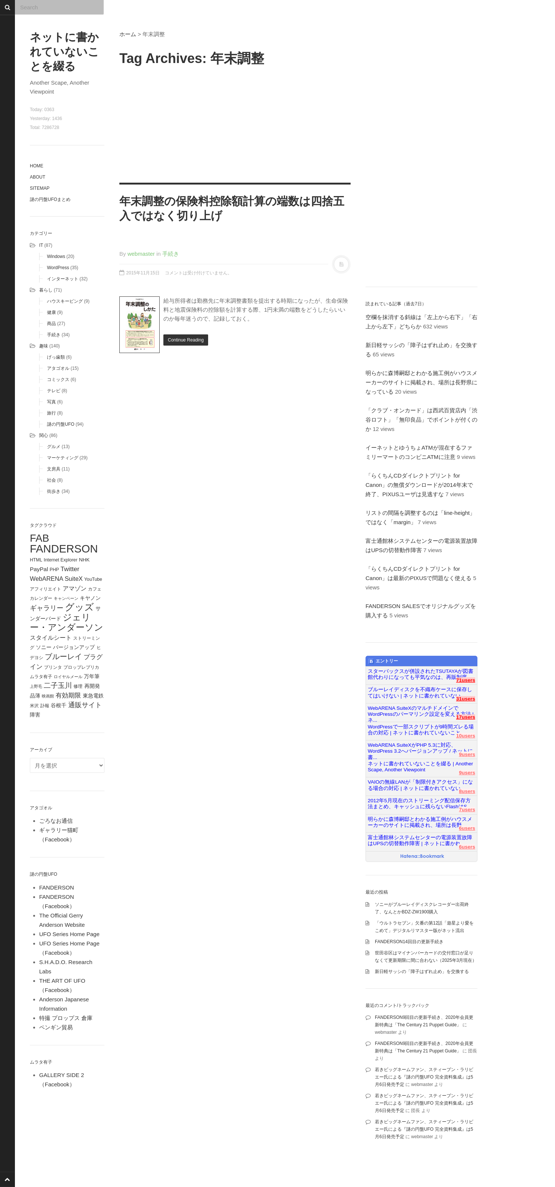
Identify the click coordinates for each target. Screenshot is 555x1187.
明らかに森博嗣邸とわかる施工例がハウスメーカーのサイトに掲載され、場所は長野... (420, 822)
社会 (51, 480)
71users (465, 680)
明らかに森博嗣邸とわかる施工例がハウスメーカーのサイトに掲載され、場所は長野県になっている (421, 382)
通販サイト (85, 705)
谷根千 (58, 705)
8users (467, 791)
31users (465, 699)
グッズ (79, 607)
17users (465, 717)
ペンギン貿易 (56, 1027)
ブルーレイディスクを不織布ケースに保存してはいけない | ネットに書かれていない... (420, 692)
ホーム (127, 34)
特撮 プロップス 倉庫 (65, 1018)
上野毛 (36, 686)
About (37, 177)
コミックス (58, 379)
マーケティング (62, 457)
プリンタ (53, 667)
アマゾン (75, 588)
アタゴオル (58, 368)
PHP (54, 569)
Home (36, 166)
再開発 (92, 686)
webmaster (141, 254)
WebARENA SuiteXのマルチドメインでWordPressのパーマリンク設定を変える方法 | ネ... (421, 711)
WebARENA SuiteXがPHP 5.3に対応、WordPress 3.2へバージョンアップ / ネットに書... (420, 748)
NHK (84, 560)
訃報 (44, 705)
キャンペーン (66, 598)
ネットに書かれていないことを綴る (64, 51)
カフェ (94, 589)
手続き (53, 334)
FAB (39, 538)
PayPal (39, 569)
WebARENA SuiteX (56, 578)
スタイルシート (51, 637)
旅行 (51, 413)
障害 (35, 715)
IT (41, 245)
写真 (51, 401)
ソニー (43, 647)
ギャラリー (46, 608)
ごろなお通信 (56, 821)
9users (467, 754)
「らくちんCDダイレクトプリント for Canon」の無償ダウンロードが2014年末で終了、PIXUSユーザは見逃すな (419, 484)
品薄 (35, 696)
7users (467, 809)
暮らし (46, 290)
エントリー (383, 661)
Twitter (69, 569)
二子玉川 (58, 685)
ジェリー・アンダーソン (66, 622)
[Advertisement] (235, 123)
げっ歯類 (56, 357)
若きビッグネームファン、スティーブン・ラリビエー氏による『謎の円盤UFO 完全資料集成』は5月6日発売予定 (424, 1077)
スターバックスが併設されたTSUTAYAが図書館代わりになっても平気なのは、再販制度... (420, 674)
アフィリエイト (45, 589)
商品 (51, 323)
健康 (51, 312)
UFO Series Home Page (69, 934)
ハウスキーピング (65, 301)
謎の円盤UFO (60, 424)
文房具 (53, 469)
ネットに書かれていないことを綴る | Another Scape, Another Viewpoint (420, 766)
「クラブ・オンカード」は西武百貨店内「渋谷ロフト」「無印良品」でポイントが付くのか (421, 419)
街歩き (53, 491)
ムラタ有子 (41, 676)
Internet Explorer (60, 560)
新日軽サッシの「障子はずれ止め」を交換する (422, 971)
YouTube (93, 579)
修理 (77, 686)
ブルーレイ (63, 656)
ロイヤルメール (68, 676)
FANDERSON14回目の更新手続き (409, 941)
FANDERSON (64, 548)
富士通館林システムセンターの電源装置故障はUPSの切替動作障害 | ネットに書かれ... (420, 840)
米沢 (34, 705)
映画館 (48, 696)
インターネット (62, 278)
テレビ (53, 390)
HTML (36, 560)
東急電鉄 (93, 696)
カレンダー (41, 598)
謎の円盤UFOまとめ (50, 199)
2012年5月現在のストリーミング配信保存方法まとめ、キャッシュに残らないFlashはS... (419, 803)
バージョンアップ (74, 647)
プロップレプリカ (81, 667)
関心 (43, 435)
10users (465, 736)
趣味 (43, 346)
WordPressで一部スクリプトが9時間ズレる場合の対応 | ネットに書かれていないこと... (421, 730)
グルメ (53, 446)
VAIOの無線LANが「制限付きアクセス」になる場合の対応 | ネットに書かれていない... (420, 785)
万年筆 (92, 676)
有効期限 (68, 695)
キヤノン (90, 598)
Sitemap (40, 188)
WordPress (58, 267)
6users (467, 828)
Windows (56, 256)
